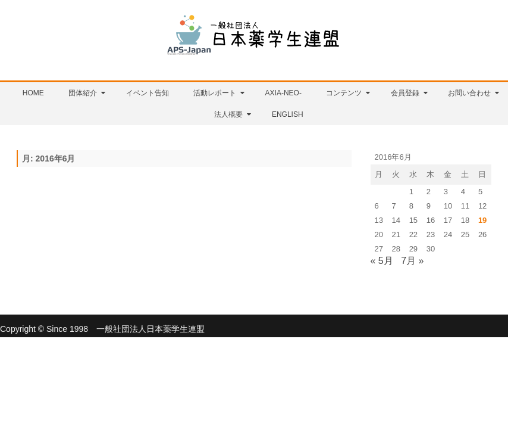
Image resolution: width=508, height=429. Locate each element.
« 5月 (382, 261)
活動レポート (214, 93)
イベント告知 (147, 93)
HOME (33, 93)
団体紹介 (82, 93)
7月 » (412, 261)
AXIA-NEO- (283, 93)
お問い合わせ (469, 93)
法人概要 (228, 114)
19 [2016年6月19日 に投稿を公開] (482, 220)
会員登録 (405, 93)
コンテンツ (344, 93)
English (287, 114)
